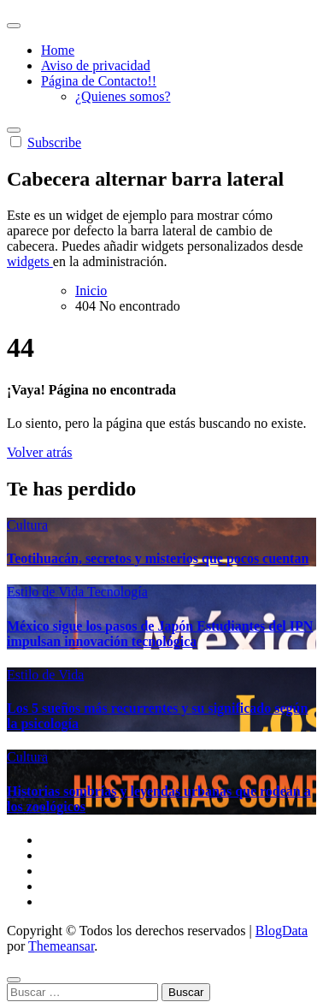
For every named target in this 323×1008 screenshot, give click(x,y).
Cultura (27, 525)
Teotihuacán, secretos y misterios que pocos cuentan (157, 558)
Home (57, 50)
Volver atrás (40, 452)
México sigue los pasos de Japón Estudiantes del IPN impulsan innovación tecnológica (160, 634)
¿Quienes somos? (123, 96)
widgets (30, 261)
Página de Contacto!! (98, 81)
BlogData (281, 930)
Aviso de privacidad (95, 65)
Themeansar (61, 946)
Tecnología (117, 591)
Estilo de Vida (47, 591)
